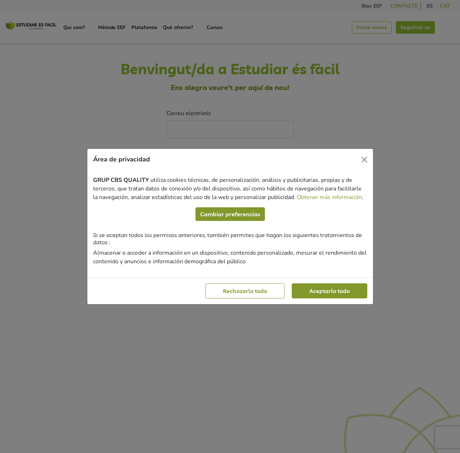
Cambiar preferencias (230, 214)
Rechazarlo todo (245, 290)
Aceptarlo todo (329, 290)
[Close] (364, 159)
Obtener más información (329, 197)
